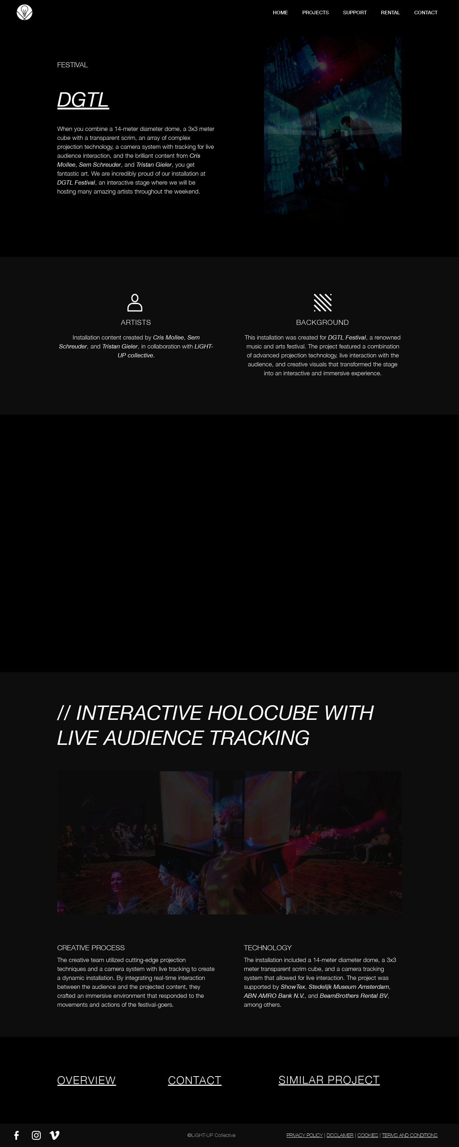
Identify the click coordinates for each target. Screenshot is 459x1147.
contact (426, 12)
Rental (390, 12)
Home (280, 12)
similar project (329, 1079)
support (355, 12)
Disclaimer (340, 1135)
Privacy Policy (305, 1135)
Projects (315, 12)
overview (86, 1080)
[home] (24, 11)
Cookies (367, 1135)
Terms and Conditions (410, 1135)
